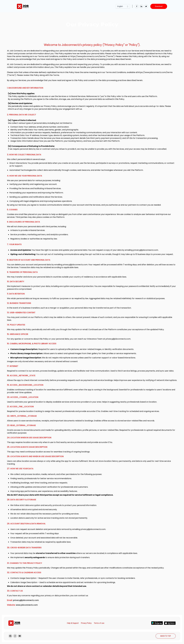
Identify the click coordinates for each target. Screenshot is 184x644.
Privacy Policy (86, 623)
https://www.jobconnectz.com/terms (87, 56)
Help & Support (73, 623)
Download (158, 6)
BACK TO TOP (165, 636)
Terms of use (99, 623)
